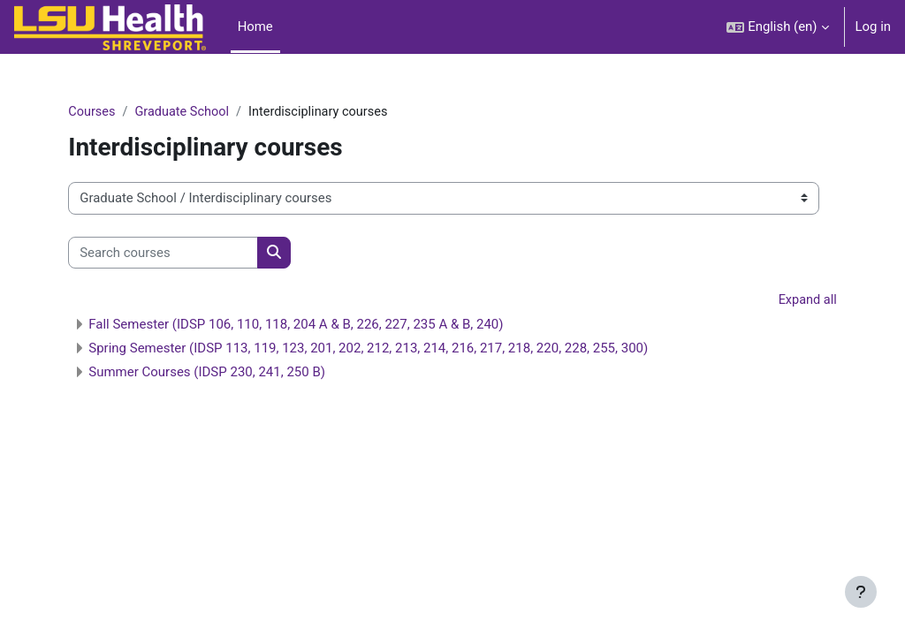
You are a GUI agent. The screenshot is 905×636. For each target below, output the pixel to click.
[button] (777, 27)
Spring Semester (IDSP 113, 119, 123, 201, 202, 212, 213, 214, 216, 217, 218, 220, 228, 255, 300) (403, 349)
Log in (873, 26)
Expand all (771, 301)
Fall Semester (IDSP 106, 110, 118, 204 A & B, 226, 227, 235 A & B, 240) (331, 325)
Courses (127, 112)
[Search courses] (198, 253)
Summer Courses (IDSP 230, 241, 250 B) (242, 373)
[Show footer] (861, 592)
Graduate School (220, 112)
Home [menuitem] (255, 26)
